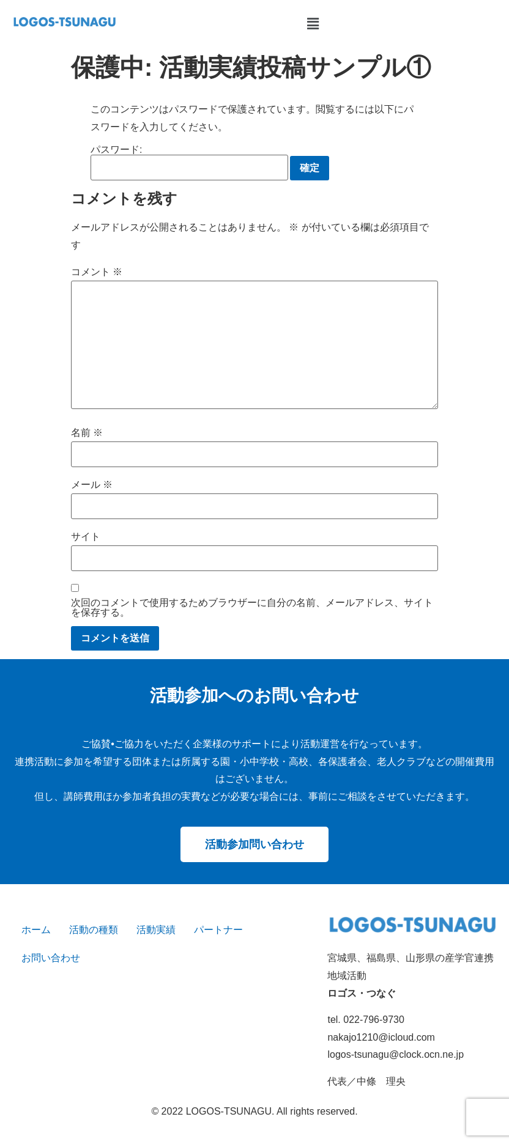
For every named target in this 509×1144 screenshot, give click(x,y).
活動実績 (156, 929)
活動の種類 (93, 929)
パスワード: (189, 162)
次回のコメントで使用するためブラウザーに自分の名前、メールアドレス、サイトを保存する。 (252, 608)
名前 (87, 433)
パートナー (218, 929)
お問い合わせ (50, 958)
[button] (312, 23)
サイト (85, 537)
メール (92, 485)
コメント (96, 272)
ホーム (36, 929)
